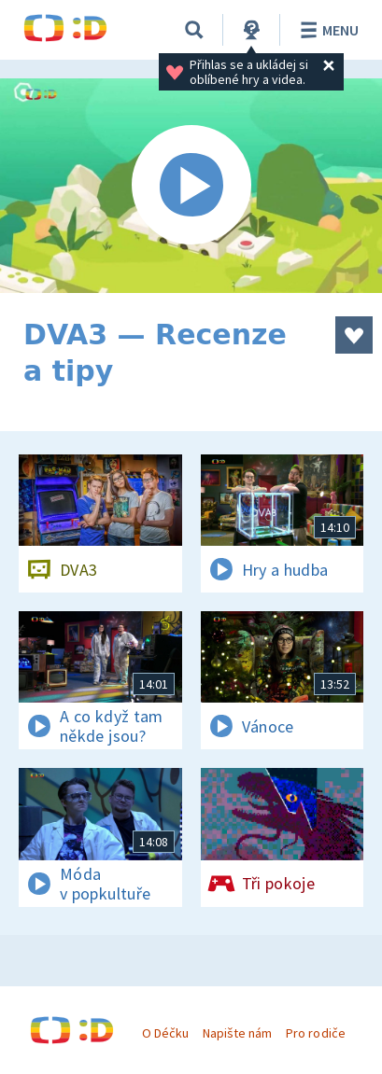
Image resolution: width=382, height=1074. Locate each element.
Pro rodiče (315, 1033)
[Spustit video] (191, 185)
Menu (326, 30)
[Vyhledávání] (194, 30)
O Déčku (165, 1033)
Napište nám (237, 1033)
